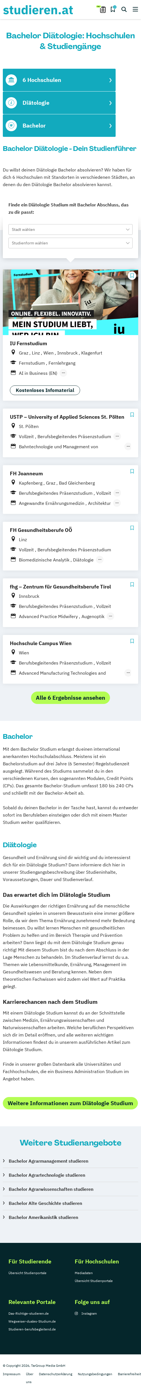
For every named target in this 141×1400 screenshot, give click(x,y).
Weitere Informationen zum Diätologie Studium (70, 1103)
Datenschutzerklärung (55, 1374)
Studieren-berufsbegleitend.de (32, 1329)
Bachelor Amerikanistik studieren (43, 1217)
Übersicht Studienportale (27, 1273)
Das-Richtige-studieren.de (28, 1313)
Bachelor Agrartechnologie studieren (47, 1175)
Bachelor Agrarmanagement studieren (48, 1161)
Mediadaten (84, 1273)
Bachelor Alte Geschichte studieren (45, 1203)
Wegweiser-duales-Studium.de (32, 1321)
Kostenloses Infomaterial (45, 390)
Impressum (11, 1374)
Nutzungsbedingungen (95, 1374)
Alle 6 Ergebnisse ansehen (70, 697)
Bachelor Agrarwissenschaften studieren (51, 1189)
